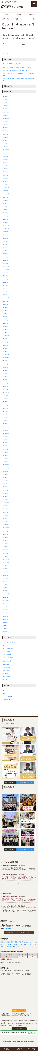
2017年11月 (6, 392)
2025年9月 (5, 121)
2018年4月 (5, 376)
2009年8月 (5, 622)
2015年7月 (5, 480)
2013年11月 (6, 524)
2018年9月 (5, 360)
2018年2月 (5, 383)
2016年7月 (5, 442)
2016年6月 (5, 446)
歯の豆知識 (6, 664)
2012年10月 (6, 562)
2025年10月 (6, 118)
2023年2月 (5, 219)
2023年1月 (5, 222)
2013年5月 (5, 543)
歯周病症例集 (6, 667)
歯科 (2, 941)
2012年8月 (5, 568)
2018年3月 (5, 379)
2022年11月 (6, 228)
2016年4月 (5, 452)
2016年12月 (6, 427)
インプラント (17, 943)
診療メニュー (32, 14)
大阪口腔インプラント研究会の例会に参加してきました (17, 67)
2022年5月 (5, 247)
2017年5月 (5, 411)
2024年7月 (5, 165)
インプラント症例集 (8, 648)
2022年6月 (5, 244)
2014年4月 (5, 515)
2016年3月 (5, 455)
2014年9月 (5, 505)
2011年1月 (5, 616)
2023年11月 (6, 190)
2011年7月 (5, 606)
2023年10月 (6, 194)
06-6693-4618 (7, 928)
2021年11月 (6, 266)
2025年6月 (5, 131)
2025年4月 (5, 137)
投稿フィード (6, 693)
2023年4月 (5, 213)
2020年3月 (5, 323)
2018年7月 (5, 367)
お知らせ (5, 645)
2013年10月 (6, 528)
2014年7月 (5, 509)
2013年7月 (5, 537)
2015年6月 (5, 483)
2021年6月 (5, 282)
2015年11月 (6, 468)
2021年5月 (5, 285)
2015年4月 (5, 490)
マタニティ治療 (7, 944)
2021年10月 (6, 269)
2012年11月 (6, 559)
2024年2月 (5, 181)
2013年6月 (5, 540)
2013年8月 (5, 534)
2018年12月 (6, 354)
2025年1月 (5, 146)
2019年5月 (5, 348)
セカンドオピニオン (6, 946)
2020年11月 (6, 301)
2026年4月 (5, 99)
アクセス (19, 1049)
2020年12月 (6, 298)
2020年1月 (5, 329)
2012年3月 (5, 584)
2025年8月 (5, 124)
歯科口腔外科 (14, 941)
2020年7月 (5, 313)
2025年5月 (5, 134)
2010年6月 (5, 619)
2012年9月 (5, 565)
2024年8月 (5, 162)
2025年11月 (6, 115)
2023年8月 (5, 200)
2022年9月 (5, 235)
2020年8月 (5, 310)
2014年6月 (5, 512)
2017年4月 (5, 414)
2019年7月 (5, 342)
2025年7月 (5, 127)
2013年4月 (5, 546)
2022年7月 (5, 241)
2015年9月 (5, 474)
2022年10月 (6, 231)
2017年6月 (5, 408)
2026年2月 (5, 105)
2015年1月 (5, 499)
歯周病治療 (10, 943)
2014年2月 (5, 521)
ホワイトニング (26, 943)
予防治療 (15, 944)
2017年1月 (5, 423)
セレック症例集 (7, 654)
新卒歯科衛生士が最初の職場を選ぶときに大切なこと (16, 70)
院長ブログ (6, 680)
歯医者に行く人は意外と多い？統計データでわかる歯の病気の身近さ (18, 79)
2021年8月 (5, 275)
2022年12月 (6, 225)
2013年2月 (5, 553)
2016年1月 (5, 461)
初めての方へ (6, 14)
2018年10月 (6, 357)
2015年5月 (5, 487)
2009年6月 (5, 628)
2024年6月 (5, 168)
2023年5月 (5, 209)
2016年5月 (5, 449)
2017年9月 (5, 398)
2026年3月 (5, 102)
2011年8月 (5, 603)
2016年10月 (6, 433)
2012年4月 (5, 581)
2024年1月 (5, 184)
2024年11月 (6, 153)
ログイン (5, 690)
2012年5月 (5, 578)
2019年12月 (6, 332)
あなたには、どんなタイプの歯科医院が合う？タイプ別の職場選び (18, 74)
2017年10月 (6, 395)
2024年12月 (6, 150)
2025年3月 (5, 140)
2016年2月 (5, 458)
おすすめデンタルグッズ (9, 642)
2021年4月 (5, 288)
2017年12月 (6, 389)
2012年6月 (5, 575)
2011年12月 (6, 594)
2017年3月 (5, 417)
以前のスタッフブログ (8, 657)
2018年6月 (5, 370)
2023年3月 (5, 216)
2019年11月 (6, 335)
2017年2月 (5, 420)
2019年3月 (5, 351)
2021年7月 (5, 279)
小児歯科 (6, 941)
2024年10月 (6, 156)
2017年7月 (5, 405)
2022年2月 (5, 257)
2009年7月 (5, 625)
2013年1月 (5, 556)
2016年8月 (5, 439)
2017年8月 (5, 401)
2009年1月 (5, 631)
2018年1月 (5, 386)
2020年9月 (5, 307)
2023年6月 (5, 206)
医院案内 (19, 14)
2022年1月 (5, 260)
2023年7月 (5, 203)
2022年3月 (5, 253)
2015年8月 (5, 477)
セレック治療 (32, 944)
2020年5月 (5, 316)
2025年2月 (5, 143)
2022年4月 (5, 250)
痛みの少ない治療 (14, 1023)
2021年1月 (5, 294)
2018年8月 (5, 364)
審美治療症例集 (7, 661)
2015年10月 (6, 471)
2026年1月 (5, 109)
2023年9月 (5, 197)
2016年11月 (6, 430)
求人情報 (5, 673)
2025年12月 (6, 112)
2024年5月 (5, 172)
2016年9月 (5, 436)
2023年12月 (6, 187)
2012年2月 (5, 587)
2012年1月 (5, 590)
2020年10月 (6, 304)
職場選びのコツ (7, 676)
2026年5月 (5, 96)
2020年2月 (5, 326)
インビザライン (23, 944)
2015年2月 (5, 496)
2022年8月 (5, 238)
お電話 (6, 1049)
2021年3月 (5, 291)
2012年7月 (5, 572)
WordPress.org (6, 699)
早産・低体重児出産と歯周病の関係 (12, 64)
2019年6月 (5, 345)
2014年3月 (5, 518)
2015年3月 (5, 493)
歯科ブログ (6, 670)
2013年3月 (5, 550)
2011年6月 (5, 609)
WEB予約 (31, 1049)
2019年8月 (5, 338)
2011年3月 (5, 613)
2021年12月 (6, 263)
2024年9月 (5, 159)
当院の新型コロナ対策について (19, 932)
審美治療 (3, 943)
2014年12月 (6, 502)
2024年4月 (5, 175)
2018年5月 (5, 373)
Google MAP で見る (19, 1010)
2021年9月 (5, 272)
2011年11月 (6, 597)
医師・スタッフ (6, 19)
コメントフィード (7, 696)
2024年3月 (5, 178)
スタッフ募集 (32, 19)
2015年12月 (6, 464)
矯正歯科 (21, 941)
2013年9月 (5, 531)
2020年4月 (5, 320)
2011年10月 (6, 600)
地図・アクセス (18, 19)
